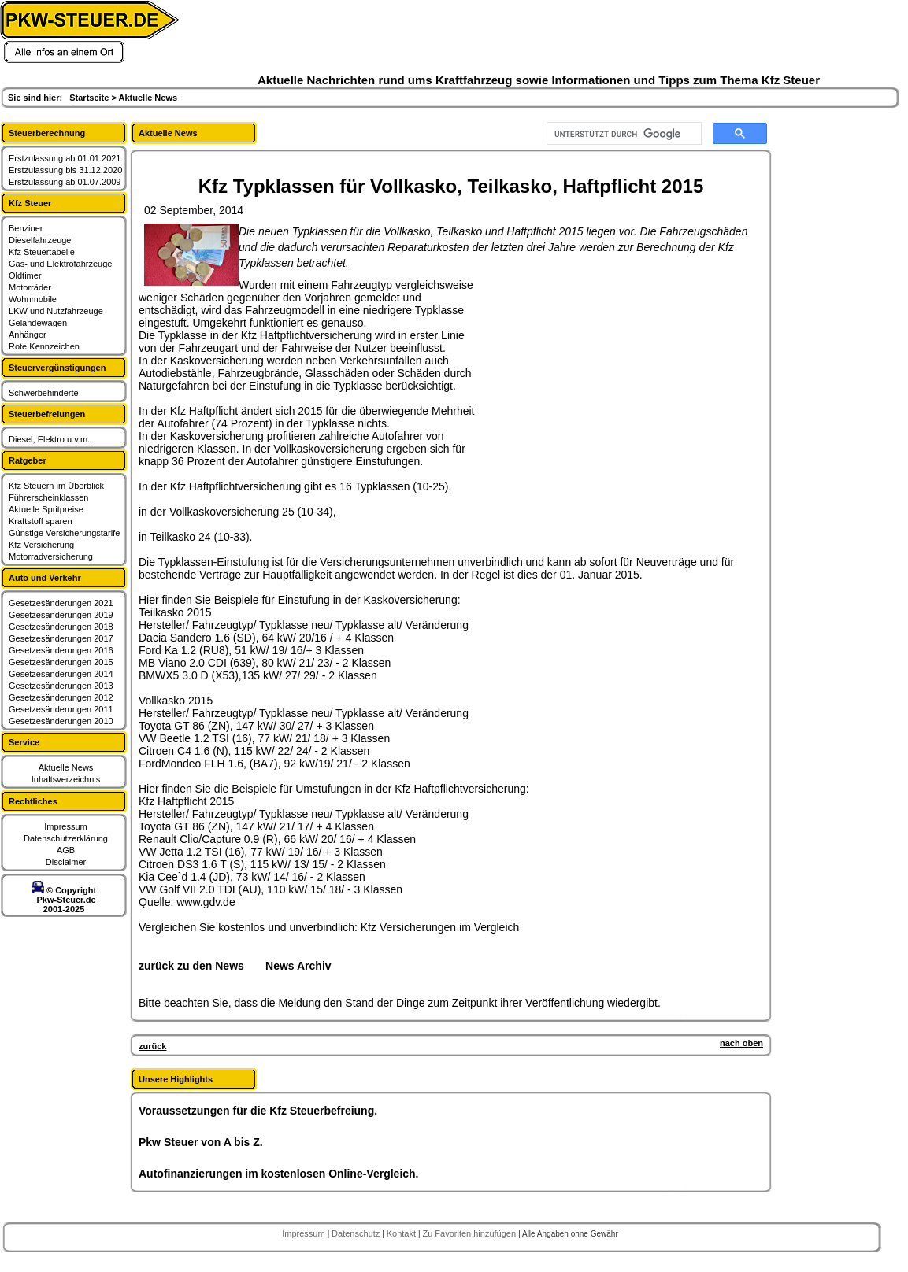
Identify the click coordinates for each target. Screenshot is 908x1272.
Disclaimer (66, 862)
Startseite (90, 97)
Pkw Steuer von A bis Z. (201, 1142)
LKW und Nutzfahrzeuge (56, 311)
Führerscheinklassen (49, 497)
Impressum (65, 826)
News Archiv (298, 966)
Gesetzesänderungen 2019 (61, 614)
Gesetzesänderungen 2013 (61, 685)
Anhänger (27, 334)
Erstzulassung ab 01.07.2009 (65, 182)
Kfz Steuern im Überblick (56, 485)
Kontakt (402, 1233)
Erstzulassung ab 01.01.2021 (65, 158)
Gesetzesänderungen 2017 (61, 638)
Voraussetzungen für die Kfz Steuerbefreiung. (258, 1110)
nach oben (741, 1043)
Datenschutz (357, 1233)
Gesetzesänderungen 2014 (61, 674)
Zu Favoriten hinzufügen (470, 1233)
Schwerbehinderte (44, 393)
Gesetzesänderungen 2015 (61, 662)
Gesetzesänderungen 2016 (61, 650)
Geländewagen (38, 322)
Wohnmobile (33, 299)
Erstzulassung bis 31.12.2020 (65, 170)
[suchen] (622, 134)
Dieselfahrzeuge (40, 240)
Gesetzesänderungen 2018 (61, 626)
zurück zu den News (191, 966)
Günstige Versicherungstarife (64, 533)
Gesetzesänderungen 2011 (61, 709)
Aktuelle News (66, 767)
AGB (66, 850)
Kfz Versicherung (41, 544)
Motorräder (30, 287)
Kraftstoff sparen (40, 521)
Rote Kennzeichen (44, 346)
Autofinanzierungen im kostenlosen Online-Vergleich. (279, 1173)
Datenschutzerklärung (66, 838)
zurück (152, 1046)
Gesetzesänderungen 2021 (61, 603)
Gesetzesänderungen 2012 (61, 697)
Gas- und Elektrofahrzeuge (60, 263)
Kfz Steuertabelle (42, 252)
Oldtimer (25, 275)
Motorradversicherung (51, 556)
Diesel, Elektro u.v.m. (49, 439)
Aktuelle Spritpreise (46, 509)
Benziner (26, 228)
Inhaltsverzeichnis (66, 779)
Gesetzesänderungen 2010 (61, 721)
